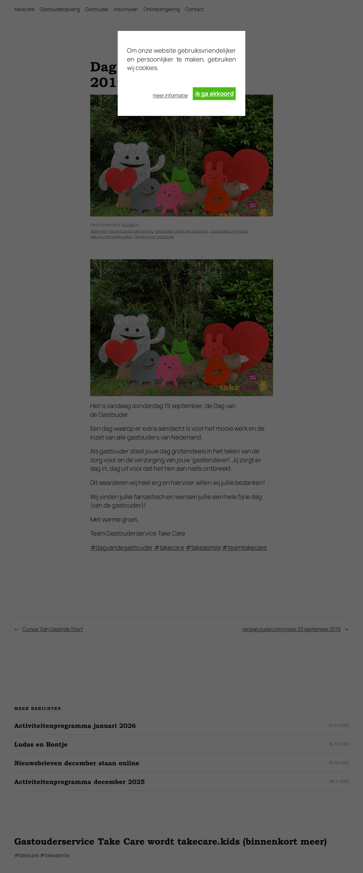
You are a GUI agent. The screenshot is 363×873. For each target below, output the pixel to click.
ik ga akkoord (214, 93)
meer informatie (170, 95)
